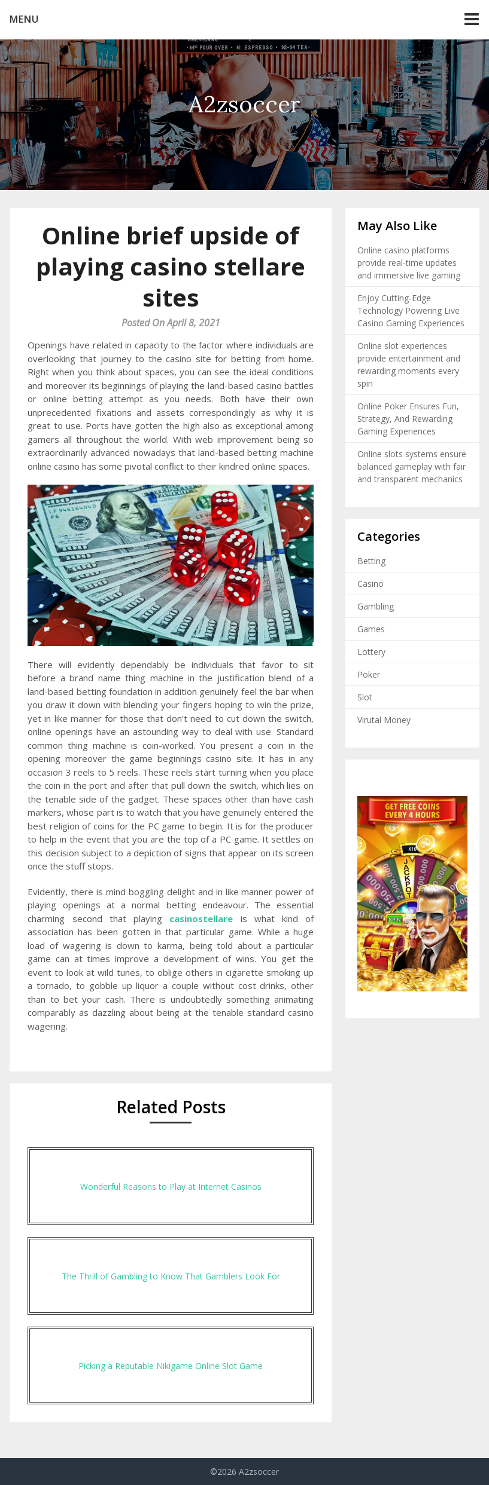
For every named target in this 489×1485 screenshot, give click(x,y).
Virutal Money (384, 719)
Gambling (375, 606)
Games (371, 629)
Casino (370, 583)
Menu (24, 19)
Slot (364, 697)
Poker (368, 674)
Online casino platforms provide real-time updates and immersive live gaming (408, 262)
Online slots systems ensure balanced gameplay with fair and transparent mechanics (411, 466)
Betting (371, 561)
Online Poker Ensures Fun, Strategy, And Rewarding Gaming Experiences (408, 418)
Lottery (371, 651)
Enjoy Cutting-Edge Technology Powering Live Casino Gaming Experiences (410, 310)
